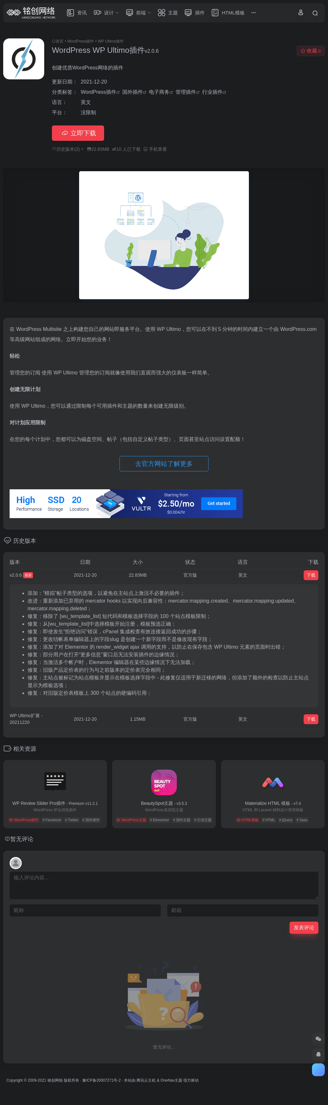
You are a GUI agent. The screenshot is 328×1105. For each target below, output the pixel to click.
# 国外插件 (91, 820)
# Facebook (52, 820)
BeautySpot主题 (164, 803)
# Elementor (159, 820)
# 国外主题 (181, 820)
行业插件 (212, 92)
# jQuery (285, 820)
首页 (59, 41)
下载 (311, 575)
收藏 (310, 50)
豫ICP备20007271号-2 (101, 1080)
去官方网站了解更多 (164, 463)
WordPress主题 (131, 820)
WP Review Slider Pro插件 (55, 803)
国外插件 (132, 92)
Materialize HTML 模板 (273, 803)
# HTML (269, 820)
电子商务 (159, 92)
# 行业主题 (202, 820)
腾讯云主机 (146, 1080)
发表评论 (304, 927)
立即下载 (78, 133)
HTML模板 (247, 820)
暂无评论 (21, 839)
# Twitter (71, 820)
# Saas (302, 820)
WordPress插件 (80, 41)
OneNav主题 (171, 1080)
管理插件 (186, 92)
